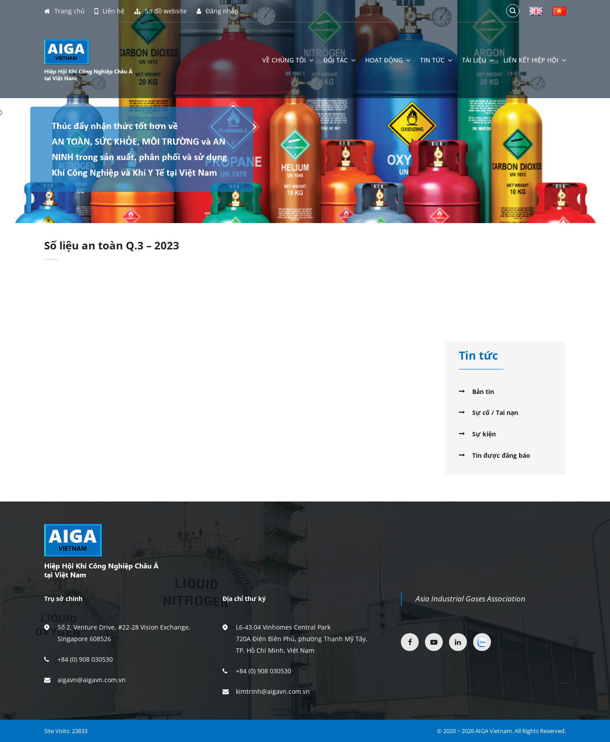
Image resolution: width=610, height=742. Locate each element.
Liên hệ (109, 11)
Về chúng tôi (287, 60)
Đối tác (339, 60)
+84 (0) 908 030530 (85, 659)
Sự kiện (484, 434)
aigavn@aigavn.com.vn (92, 680)
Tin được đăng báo (501, 455)
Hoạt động (387, 60)
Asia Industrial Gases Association (470, 598)
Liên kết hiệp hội (534, 60)
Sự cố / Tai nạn (495, 412)
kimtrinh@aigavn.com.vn (273, 691)
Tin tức (436, 60)
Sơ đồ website (160, 11)
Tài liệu (478, 60)
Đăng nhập (218, 11)
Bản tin (483, 391)
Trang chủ (64, 11)
